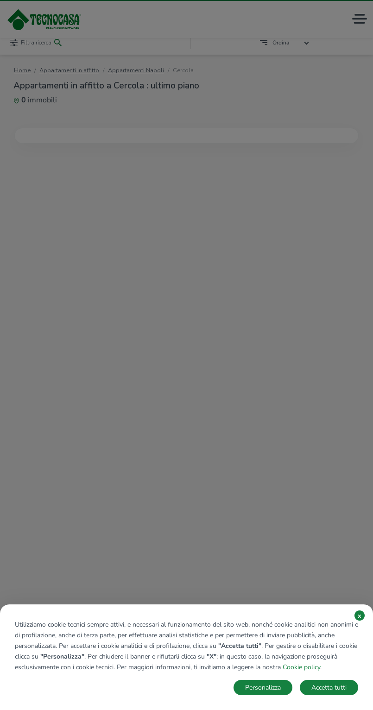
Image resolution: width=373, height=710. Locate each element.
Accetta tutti (329, 687)
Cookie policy (301, 667)
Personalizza (263, 687)
